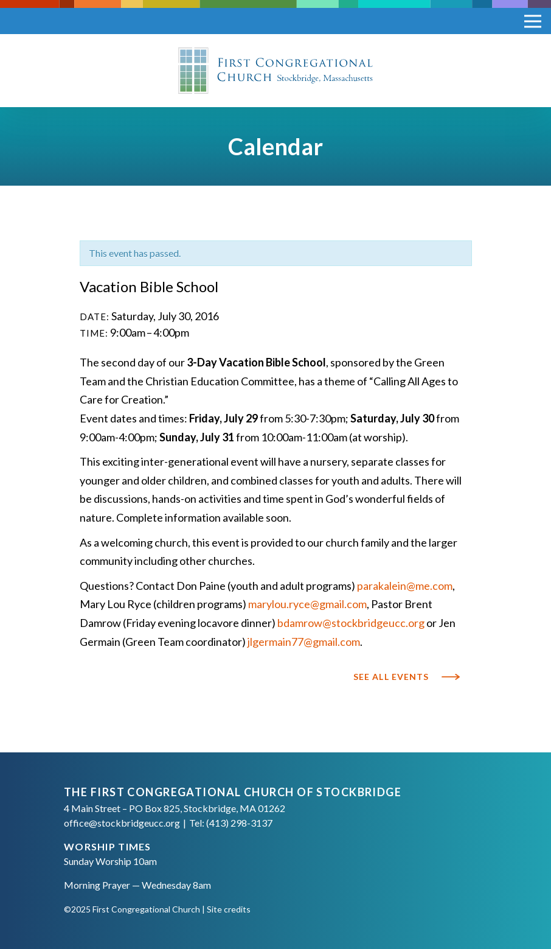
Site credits (229, 909)
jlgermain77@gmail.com (304, 641)
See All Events (391, 677)
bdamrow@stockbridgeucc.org (350, 622)
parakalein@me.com (404, 585)
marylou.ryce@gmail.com (307, 604)
